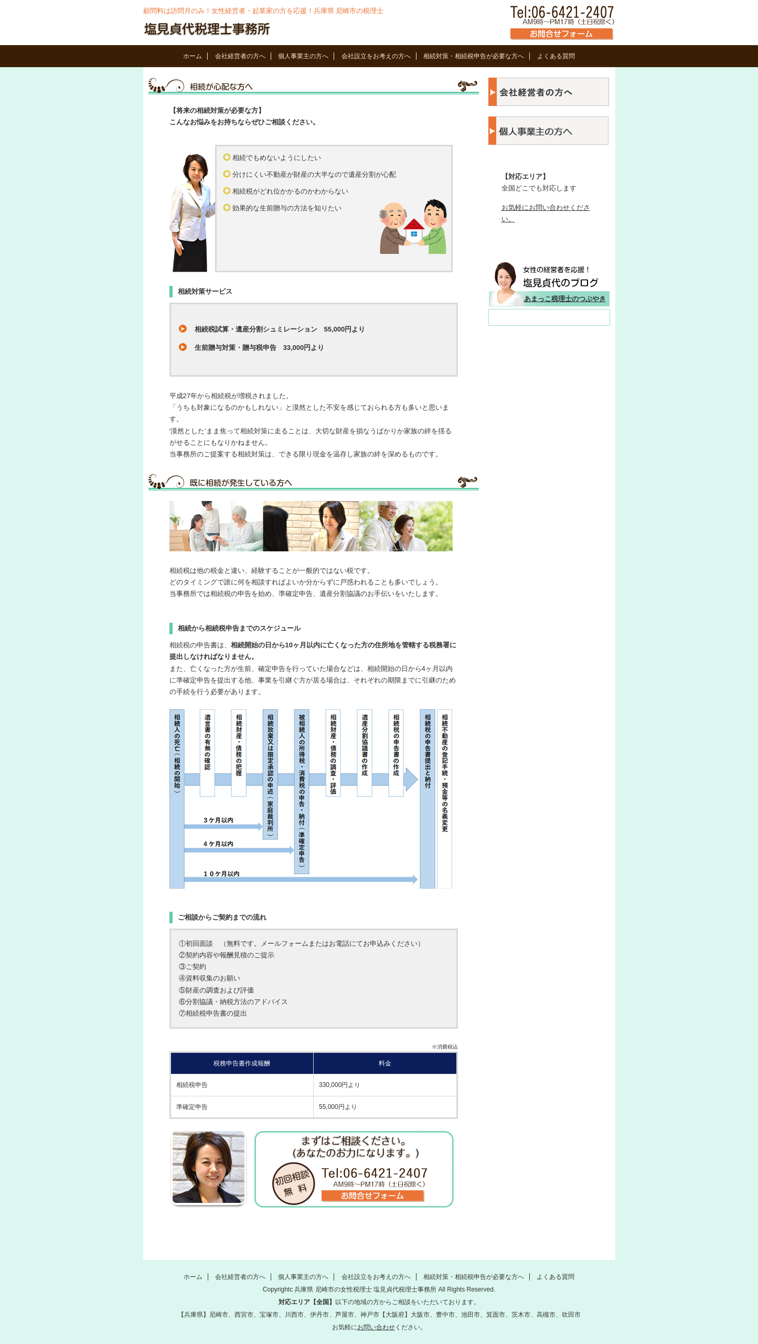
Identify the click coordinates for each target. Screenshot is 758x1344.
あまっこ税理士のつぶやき (565, 299)
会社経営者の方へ (240, 56)
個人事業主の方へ (303, 56)
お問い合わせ (376, 1327)
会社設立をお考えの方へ (376, 56)
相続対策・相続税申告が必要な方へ (473, 56)
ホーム (192, 56)
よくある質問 (556, 56)
